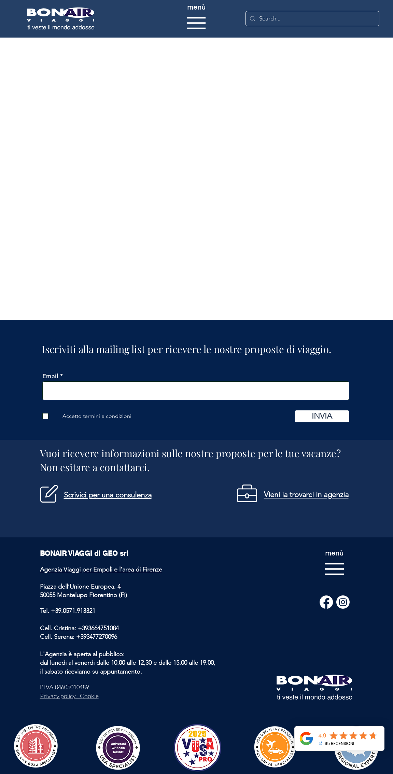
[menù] (196, 19)
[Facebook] (326, 602)
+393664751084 (98, 628)
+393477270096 (96, 637)
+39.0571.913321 (73, 611)
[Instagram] (343, 602)
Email (50, 376)
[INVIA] (322, 416)
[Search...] (312, 18)
